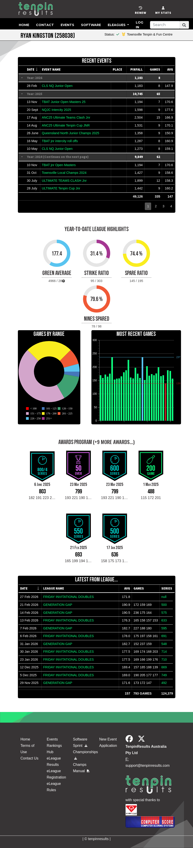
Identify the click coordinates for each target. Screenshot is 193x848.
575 (164, 612)
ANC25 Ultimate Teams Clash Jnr (66, 117)
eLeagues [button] (117, 25)
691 (164, 636)
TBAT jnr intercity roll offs (60, 141)
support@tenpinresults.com (148, 765)
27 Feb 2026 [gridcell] (29, 597)
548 (164, 644)
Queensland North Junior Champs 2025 (70, 133)
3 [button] (163, 206)
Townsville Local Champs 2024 (64, 172)
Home (24, 25)
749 (164, 675)
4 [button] (171, 206)
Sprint (80, 746)
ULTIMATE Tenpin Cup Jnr (61, 188)
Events (67, 25)
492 (164, 683)
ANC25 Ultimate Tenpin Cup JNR (66, 125)
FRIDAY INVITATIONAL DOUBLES (68, 597)
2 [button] (156, 206)
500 (164, 605)
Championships (83, 754)
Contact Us (29, 758)
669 (164, 667)
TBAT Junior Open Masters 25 (64, 102)
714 (164, 651)
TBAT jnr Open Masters (59, 165)
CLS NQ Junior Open (57, 86)
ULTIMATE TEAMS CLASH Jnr (64, 180)
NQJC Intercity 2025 (56, 110)
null (163, 597)
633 (164, 620)
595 (164, 628)
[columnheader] (32, 70)
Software (91, 25)
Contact (45, 25)
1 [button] (148, 206)
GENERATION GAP (57, 605)
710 (164, 659)
